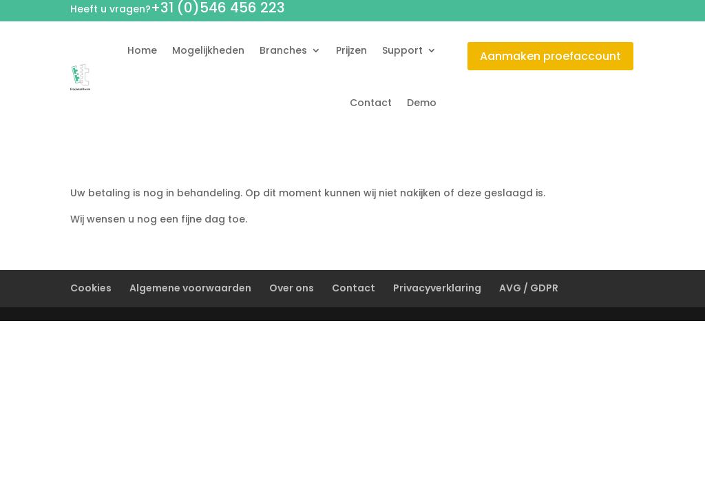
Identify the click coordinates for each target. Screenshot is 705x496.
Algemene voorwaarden (190, 288)
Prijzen (351, 50)
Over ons (291, 288)
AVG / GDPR (528, 288)
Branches (283, 50)
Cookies (91, 288)
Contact (371, 103)
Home (142, 50)
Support (402, 50)
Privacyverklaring (437, 288)
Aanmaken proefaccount (550, 56)
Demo (421, 103)
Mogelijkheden (208, 50)
